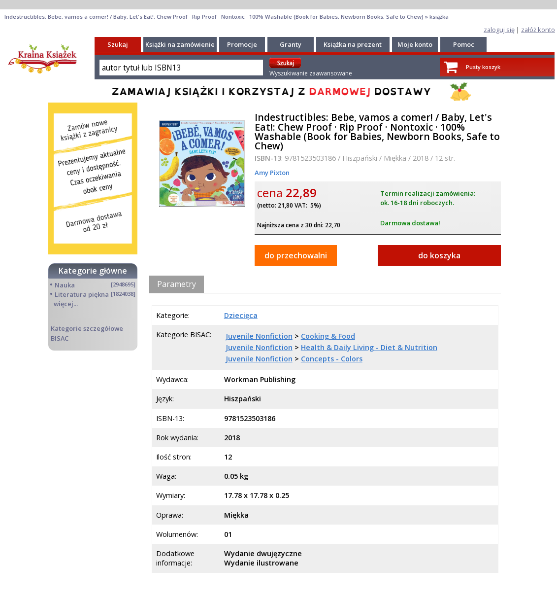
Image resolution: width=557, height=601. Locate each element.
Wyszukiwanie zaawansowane (310, 73)
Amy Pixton (272, 172)
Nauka (65, 285)
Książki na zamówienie (180, 44)
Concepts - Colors (331, 358)
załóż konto (538, 29)
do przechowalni (295, 255)
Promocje (242, 44)
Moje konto (414, 44)
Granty (290, 44)
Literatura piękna (82, 294)
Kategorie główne (93, 270)
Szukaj (117, 44)
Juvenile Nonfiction (259, 336)
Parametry (176, 284)
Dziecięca (241, 315)
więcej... (66, 303)
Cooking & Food (328, 336)
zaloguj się (499, 29)
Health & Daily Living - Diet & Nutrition (369, 347)
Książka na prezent (353, 44)
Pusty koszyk (483, 67)
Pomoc (463, 44)
